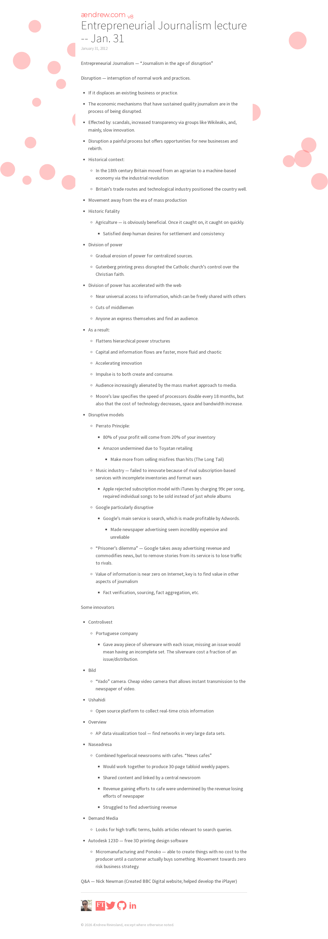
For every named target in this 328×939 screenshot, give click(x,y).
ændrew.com (107, 15)
